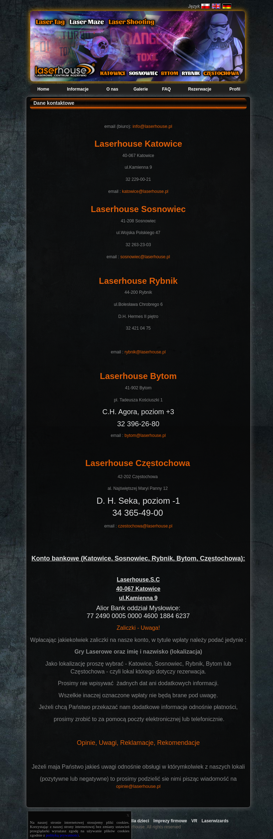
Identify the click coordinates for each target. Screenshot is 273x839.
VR (194, 820)
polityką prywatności (62, 835)
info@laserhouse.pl (152, 126)
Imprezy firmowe (170, 820)
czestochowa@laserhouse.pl (145, 526)
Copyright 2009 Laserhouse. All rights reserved (136, 826)
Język (194, 6)
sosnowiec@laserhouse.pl (145, 256)
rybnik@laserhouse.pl (145, 352)
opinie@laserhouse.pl (138, 786)
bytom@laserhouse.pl (145, 435)
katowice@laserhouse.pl (145, 191)
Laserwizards (215, 820)
